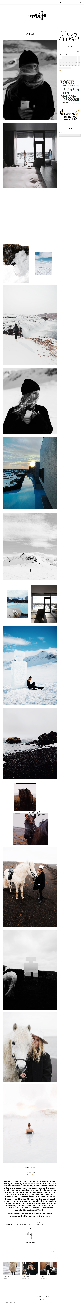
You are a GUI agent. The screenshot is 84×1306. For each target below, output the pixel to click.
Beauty (25, 30)
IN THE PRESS (31, 2)
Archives (61, 133)
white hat (34, 1169)
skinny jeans (31, 1174)
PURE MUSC (33, 1167)
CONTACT (24, 2)
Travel (35, 30)
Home (4, 2)
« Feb (60, 70)
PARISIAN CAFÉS (26, 1276)
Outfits (30, 30)
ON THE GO (43, 1276)
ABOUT (18, 2)
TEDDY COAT (7, 1276)
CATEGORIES (11, 2)
